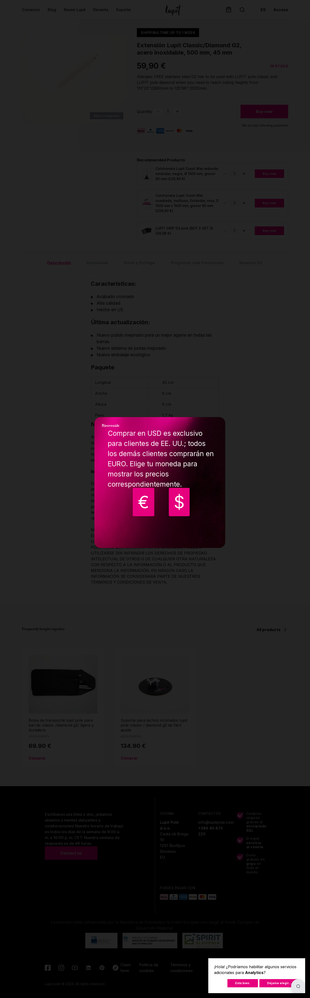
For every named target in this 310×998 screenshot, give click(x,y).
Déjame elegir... (279, 983)
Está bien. (242, 983)
